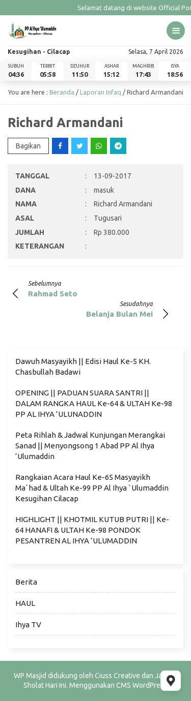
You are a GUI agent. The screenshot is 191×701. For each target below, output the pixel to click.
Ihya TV (28, 624)
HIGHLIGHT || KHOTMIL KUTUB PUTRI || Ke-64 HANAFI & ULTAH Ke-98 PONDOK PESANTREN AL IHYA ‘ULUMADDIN (92, 530)
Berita (26, 581)
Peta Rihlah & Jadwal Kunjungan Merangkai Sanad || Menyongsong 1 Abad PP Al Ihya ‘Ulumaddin (90, 446)
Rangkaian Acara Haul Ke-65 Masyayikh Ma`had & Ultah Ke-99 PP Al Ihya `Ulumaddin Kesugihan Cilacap (92, 488)
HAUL (25, 603)
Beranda (61, 92)
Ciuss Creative (117, 676)
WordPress (150, 685)
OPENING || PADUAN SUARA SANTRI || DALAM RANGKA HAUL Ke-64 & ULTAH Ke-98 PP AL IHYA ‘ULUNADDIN (93, 403)
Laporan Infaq (100, 92)
